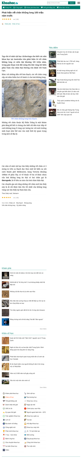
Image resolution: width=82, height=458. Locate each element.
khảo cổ (12, 203)
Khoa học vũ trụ (63, 7)
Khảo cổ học (16, 24)
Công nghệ (17, 7)
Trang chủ (7, 7)
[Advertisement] (24, 40)
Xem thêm (43, 328)
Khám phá (8, 24)
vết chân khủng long (8, 205)
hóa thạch (19, 203)
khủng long (28, 203)
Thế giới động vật (48, 7)
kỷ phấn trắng (21, 205)
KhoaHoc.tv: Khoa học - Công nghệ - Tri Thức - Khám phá (12, 3)
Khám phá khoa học (31, 7)
